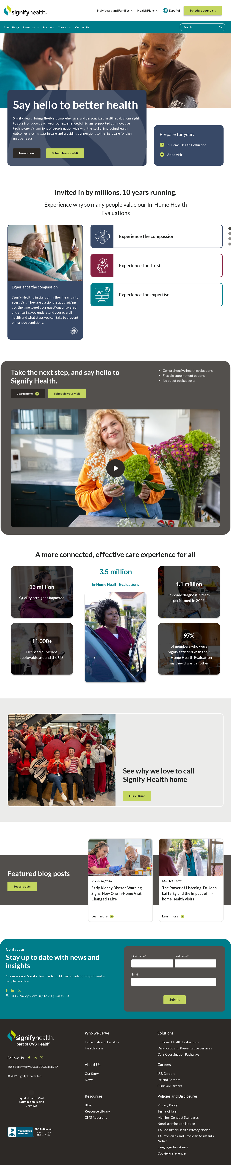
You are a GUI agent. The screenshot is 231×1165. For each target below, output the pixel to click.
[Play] (115, 448)
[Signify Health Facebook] (7, 991)
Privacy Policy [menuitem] (167, 1105)
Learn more (112, 445)
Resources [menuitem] (29, 27)
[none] (115, 10)
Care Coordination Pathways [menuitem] (178, 1054)
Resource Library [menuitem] (97, 1111)
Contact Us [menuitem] (82, 27)
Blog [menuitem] (88, 1105)
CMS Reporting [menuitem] (96, 1117)
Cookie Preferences (172, 1153)
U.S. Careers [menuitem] (166, 1073)
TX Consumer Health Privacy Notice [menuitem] (183, 1130)
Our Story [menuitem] (92, 1073)
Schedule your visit (65, 153)
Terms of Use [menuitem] (167, 1111)
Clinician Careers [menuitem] (169, 1086)
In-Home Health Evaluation (186, 145)
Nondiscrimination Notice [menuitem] (176, 1123)
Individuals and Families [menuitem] (115, 10)
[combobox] (202, 27)
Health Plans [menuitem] (148, 10)
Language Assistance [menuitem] (172, 1147)
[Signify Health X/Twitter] (19, 991)
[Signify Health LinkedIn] (13, 991)
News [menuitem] (89, 1080)
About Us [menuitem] (9, 27)
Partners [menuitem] (48, 27)
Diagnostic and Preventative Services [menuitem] (184, 1048)
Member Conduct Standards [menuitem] (178, 1117)
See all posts (22, 886)
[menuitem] (171, 10)
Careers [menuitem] (63, 27)
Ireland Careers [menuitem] (168, 1080)
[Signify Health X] (41, 1058)
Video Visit (174, 155)
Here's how (27, 153)
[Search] (220, 27)
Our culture (137, 796)
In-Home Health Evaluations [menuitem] (178, 1042)
